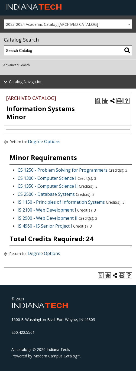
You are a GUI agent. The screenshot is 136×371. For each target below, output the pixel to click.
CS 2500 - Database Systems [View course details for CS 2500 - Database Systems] (46, 194)
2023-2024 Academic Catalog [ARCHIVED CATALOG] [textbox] (52, 24)
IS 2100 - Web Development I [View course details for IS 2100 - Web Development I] (47, 210)
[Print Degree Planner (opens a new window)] (98, 101)
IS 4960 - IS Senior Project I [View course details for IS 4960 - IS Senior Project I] (45, 226)
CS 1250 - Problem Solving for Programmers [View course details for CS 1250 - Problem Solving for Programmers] (63, 170)
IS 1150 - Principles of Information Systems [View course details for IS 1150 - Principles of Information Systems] (61, 202)
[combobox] (68, 24)
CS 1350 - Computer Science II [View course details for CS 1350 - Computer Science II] (48, 186)
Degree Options (44, 141)
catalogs (24, 349)
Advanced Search (16, 65)
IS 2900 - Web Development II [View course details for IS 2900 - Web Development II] (47, 218)
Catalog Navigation (26, 81)
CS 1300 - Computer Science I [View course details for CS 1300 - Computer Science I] (47, 178)
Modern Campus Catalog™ (56, 356)
